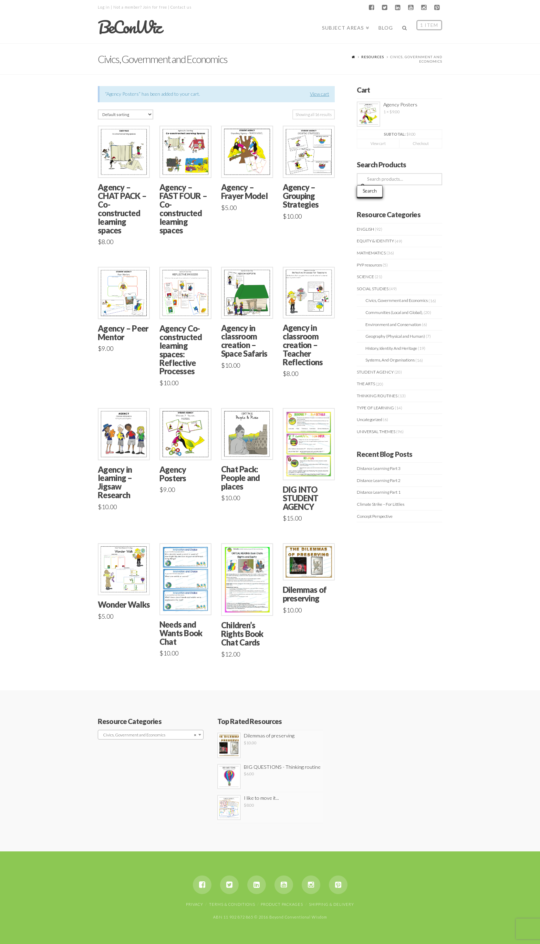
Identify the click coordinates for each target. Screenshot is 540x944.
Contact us (180, 7)
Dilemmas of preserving (305, 594)
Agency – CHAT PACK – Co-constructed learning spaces (122, 208)
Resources (372, 57)
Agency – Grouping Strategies (301, 195)
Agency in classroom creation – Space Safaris (244, 341)
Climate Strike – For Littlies (380, 504)
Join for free (155, 7)
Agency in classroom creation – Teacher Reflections (303, 345)
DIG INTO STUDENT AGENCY (301, 498)
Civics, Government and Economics (396, 300)
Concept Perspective (375, 516)
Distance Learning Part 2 (379, 480)
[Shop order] (125, 114)
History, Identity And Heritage (391, 348)
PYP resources (369, 265)
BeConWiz (129, 27)
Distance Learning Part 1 (379, 492)
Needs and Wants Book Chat (180, 633)
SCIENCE (365, 276)
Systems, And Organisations (390, 360)
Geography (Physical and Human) (395, 336)
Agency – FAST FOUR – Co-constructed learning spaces (183, 208)
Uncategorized (369, 419)
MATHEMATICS (371, 252)
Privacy (194, 904)
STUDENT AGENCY (375, 372)
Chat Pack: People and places (240, 477)
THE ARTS (366, 383)
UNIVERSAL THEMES (376, 431)
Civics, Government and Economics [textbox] (148, 735)
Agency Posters (172, 474)
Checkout (421, 143)
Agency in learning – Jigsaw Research (115, 482)
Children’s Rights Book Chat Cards (242, 633)
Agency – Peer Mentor (123, 333)
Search (370, 190)
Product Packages (282, 904)
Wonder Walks (124, 604)
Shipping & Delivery (331, 904)
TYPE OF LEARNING (375, 407)
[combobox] (151, 735)
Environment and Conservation (393, 324)
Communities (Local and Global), (394, 312)
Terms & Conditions (232, 904)
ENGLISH (365, 229)
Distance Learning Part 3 (379, 468)
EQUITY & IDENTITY (375, 240)
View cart (319, 94)
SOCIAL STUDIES (372, 288)
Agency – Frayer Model (244, 191)
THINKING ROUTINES (377, 395)
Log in (104, 7)
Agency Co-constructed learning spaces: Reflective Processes (180, 350)
